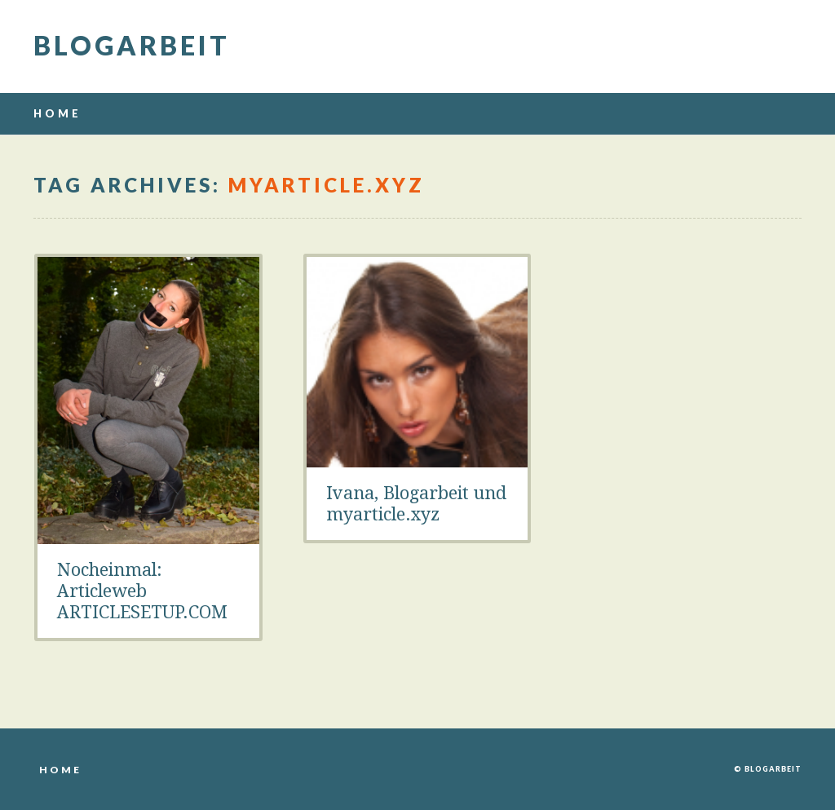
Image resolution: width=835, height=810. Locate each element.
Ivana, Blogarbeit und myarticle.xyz (416, 504)
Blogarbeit (131, 45)
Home (57, 113)
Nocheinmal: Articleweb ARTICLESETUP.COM (142, 591)
